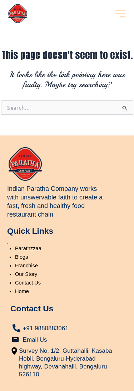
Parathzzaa (28, 248)
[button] (120, 14)
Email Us (35, 339)
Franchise (26, 265)
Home (22, 291)
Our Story (26, 274)
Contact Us (28, 283)
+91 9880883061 (46, 328)
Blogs (21, 257)
